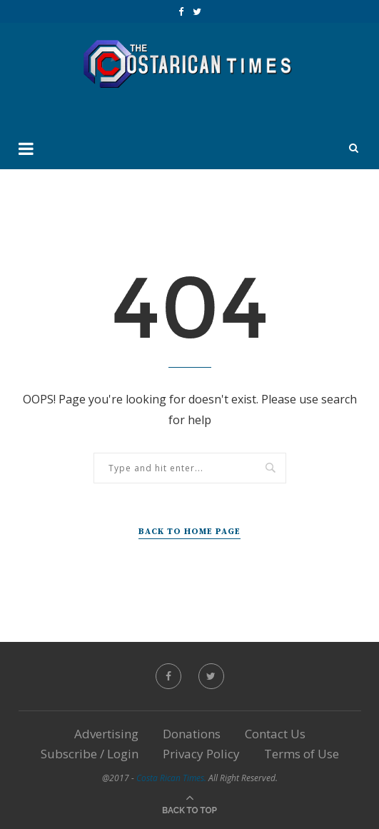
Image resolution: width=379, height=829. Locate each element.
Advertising (106, 733)
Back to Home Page (189, 531)
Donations (192, 733)
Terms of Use (301, 753)
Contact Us (275, 733)
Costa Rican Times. (171, 778)
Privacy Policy (201, 753)
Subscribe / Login (89, 753)
